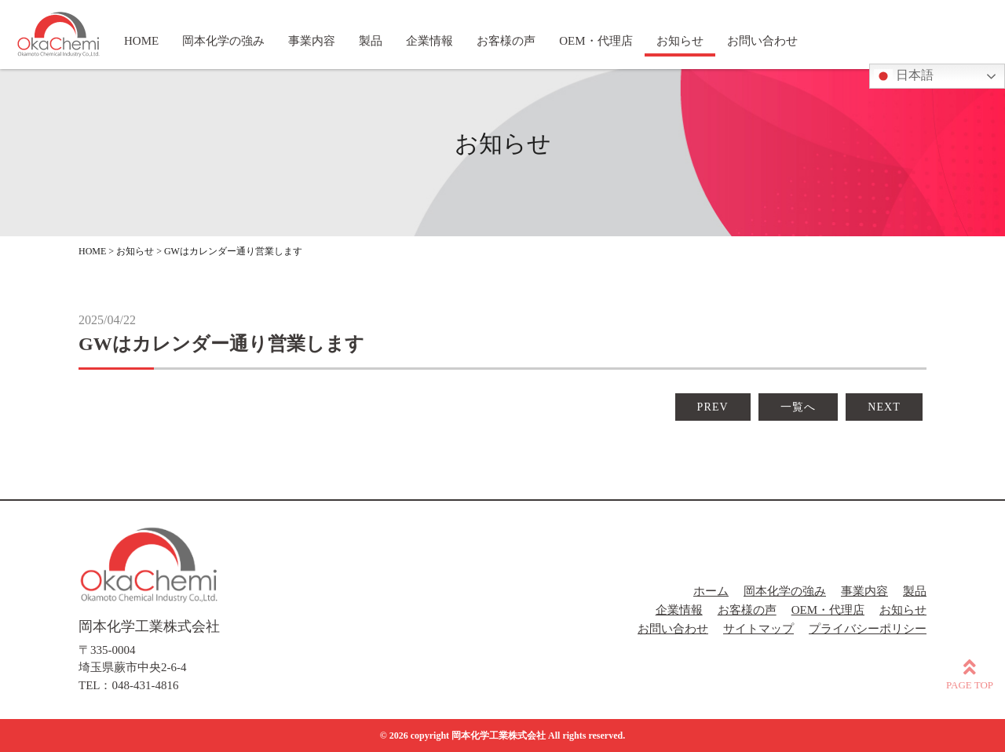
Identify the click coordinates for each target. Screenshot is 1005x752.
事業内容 (864, 591)
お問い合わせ (673, 628)
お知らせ (902, 610)
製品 (914, 591)
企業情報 (679, 610)
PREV (713, 407)
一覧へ (798, 407)
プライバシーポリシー (867, 628)
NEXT (884, 407)
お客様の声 (747, 610)
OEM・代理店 (827, 610)
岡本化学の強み (785, 591)
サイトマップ (758, 628)
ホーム (711, 591)
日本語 (904, 76)
